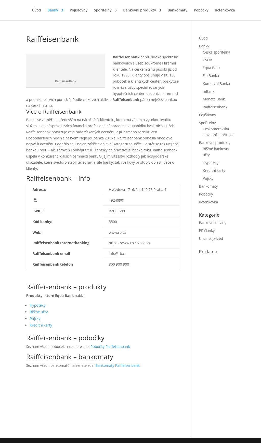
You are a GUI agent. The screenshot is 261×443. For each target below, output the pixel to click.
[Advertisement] (230, 344)
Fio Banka (211, 75)
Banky (52, 10)
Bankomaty (177, 10)
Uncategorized (211, 238)
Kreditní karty (41, 325)
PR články (207, 230)
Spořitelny (103, 10)
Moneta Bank (214, 99)
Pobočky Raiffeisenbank (110, 346)
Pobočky (201, 10)
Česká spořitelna (216, 52)
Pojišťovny (78, 10)
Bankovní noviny (212, 222)
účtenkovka (225, 10)
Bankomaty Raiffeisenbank (117, 365)
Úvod (36, 10)
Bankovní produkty (139, 10)
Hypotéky (37, 305)
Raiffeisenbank (215, 107)
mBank (209, 91)
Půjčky (35, 318)
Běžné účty (39, 311)
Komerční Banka (216, 83)
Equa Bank (211, 67)
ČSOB (207, 59)
